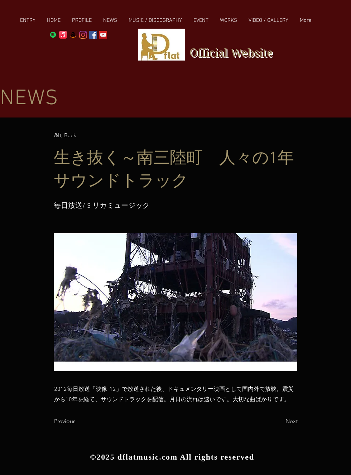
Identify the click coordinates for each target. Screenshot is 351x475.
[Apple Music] (63, 35)
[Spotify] (53, 35)
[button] (155, 21)
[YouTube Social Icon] (103, 35)
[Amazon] (73, 35)
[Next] (280, 421)
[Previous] (77, 421)
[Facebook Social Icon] (93, 35)
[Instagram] (83, 35)
